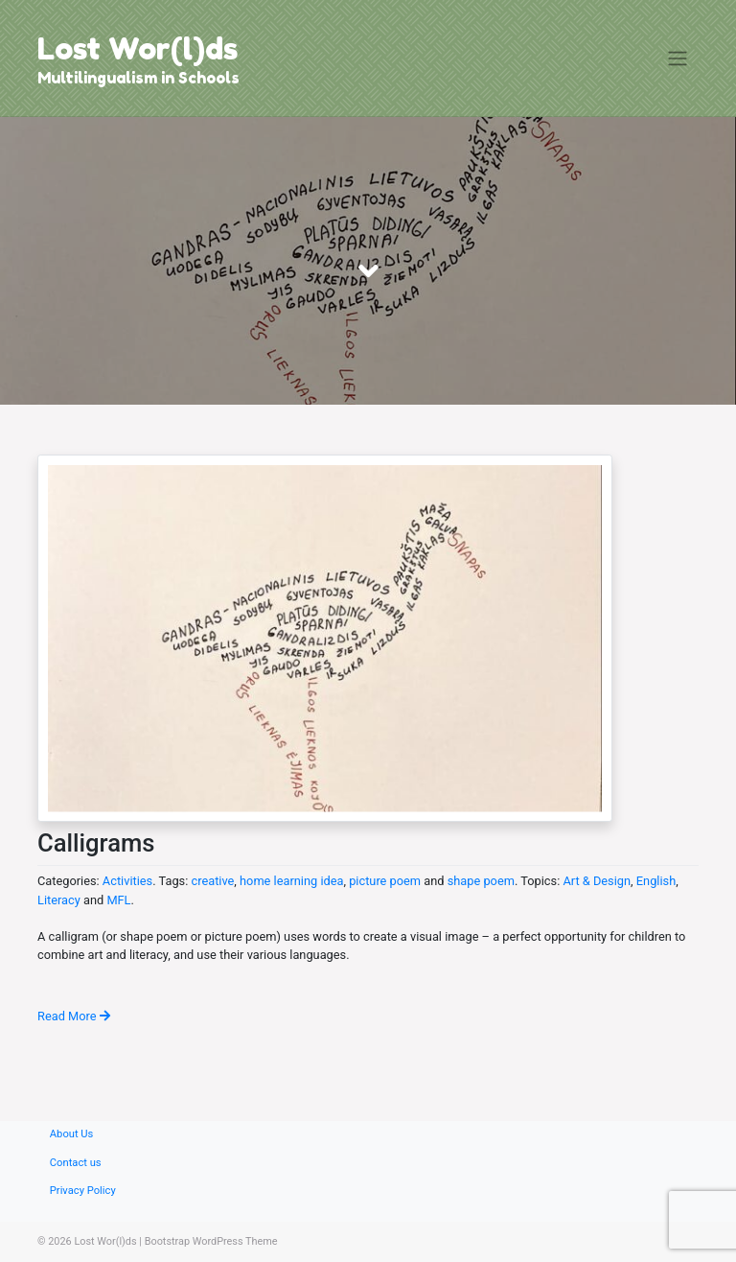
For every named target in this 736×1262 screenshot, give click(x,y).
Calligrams (95, 843)
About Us (72, 1134)
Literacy (58, 900)
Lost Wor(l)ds (137, 48)
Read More (73, 1016)
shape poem (481, 881)
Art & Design (597, 881)
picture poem (385, 881)
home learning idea (291, 881)
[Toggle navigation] (678, 58)
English (656, 881)
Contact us (76, 1163)
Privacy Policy (83, 1190)
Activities (127, 881)
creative (212, 881)
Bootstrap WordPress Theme (211, 1241)
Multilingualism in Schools (138, 77)
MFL (118, 900)
